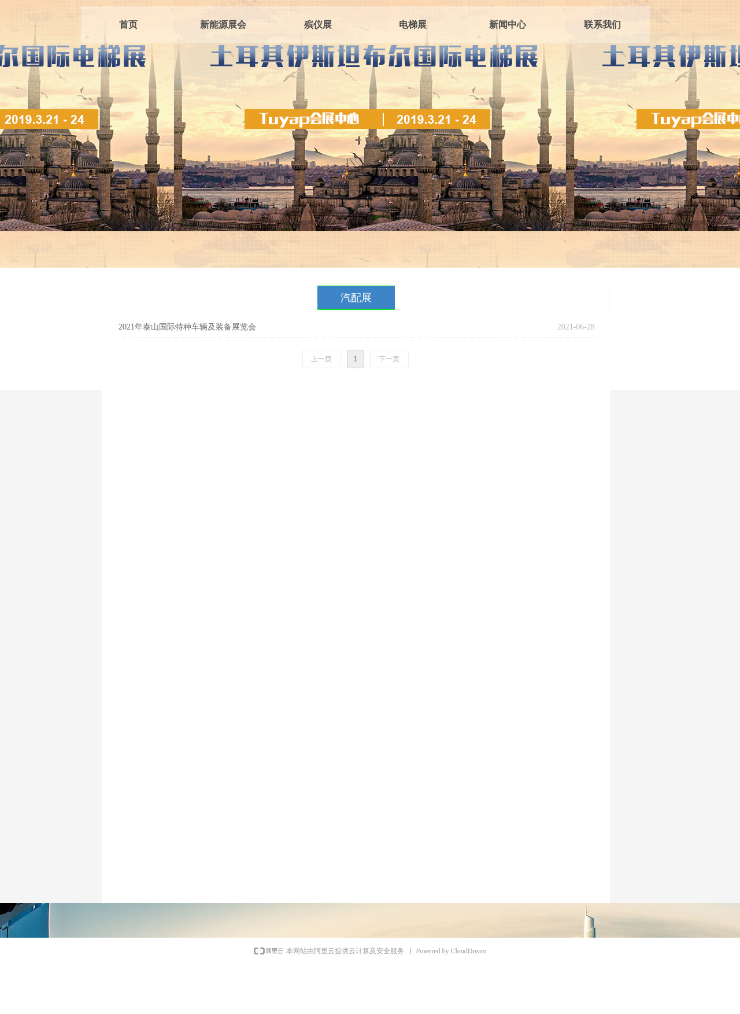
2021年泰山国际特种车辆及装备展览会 (187, 327)
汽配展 (356, 298)
